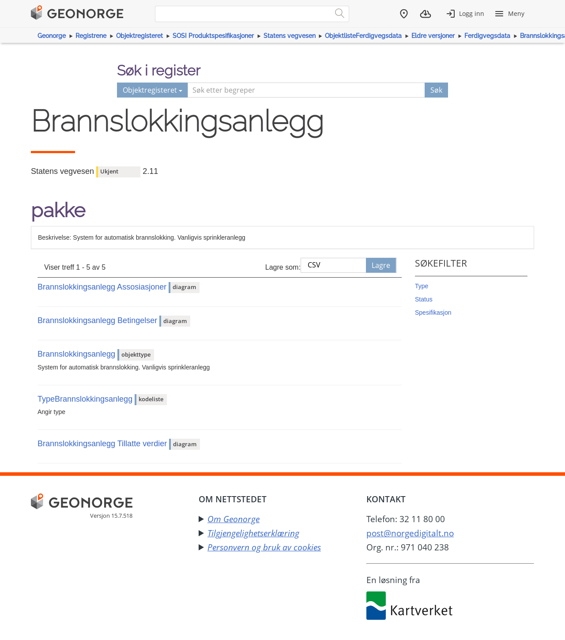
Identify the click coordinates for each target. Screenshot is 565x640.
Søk (436, 90)
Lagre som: (283, 267)
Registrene (90, 35)
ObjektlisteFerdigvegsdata (363, 35)
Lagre (381, 265)
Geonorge (52, 35)
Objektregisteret (139, 35)
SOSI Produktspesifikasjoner (213, 35)
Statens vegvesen (290, 35)
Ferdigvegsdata (487, 35)
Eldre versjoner (433, 35)
